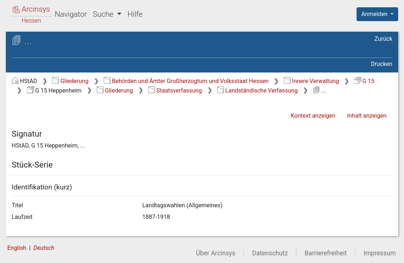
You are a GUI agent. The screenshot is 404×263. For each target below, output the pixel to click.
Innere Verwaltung (311, 81)
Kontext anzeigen (313, 115)
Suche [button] (104, 14)
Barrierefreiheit (326, 253)
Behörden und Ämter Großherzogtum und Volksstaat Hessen (186, 81)
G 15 (364, 81)
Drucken (381, 63)
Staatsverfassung (175, 90)
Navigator (71, 14)
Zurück (383, 38)
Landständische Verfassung (257, 90)
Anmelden (375, 14)
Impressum (379, 253)
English (16, 247)
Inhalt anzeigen (366, 115)
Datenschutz (270, 253)
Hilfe (134, 14)
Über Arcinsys (215, 253)
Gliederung (70, 81)
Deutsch (44, 247)
